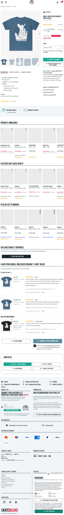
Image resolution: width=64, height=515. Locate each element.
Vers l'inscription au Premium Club (48, 415)
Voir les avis (60, 24)
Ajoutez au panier (53, 59)
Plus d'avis (16, 341)
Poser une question (16, 256)
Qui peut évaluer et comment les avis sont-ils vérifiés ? (15, 269)
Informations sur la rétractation (8, 479)
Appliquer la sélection (48, 500)
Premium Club (50, 345)
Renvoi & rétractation (30, 382)
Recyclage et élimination (6, 485)
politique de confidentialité (47, 508)
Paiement (3, 474)
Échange (53, 382)
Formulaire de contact (19, 460)
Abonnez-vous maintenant (12, 410)
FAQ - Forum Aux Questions (32, 384)
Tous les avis (4, 482)
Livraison (3, 476)
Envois (4, 382)
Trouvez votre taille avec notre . (53, 51)
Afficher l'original (17, 327)
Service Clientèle (56, 384)
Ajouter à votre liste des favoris (53, 64)
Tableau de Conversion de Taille (8, 481)
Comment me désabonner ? (23, 414)
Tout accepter (49, 511)
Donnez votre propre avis (48, 341)
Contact (3, 487)
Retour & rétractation (5, 478)
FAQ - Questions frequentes (7, 484)
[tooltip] (62, 30)
